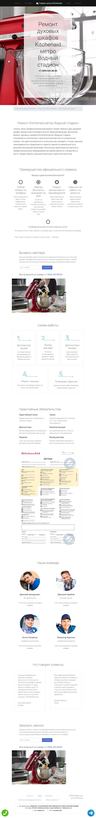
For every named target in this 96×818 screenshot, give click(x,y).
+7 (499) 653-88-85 (48, 71)
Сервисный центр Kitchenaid (25, 109)
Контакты (78, 3)
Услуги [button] (16, 3)
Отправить (47, 267)
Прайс (68, 3)
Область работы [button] (52, 800)
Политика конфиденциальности (29, 800)
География (28, 3)
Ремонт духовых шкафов (47, 109)
